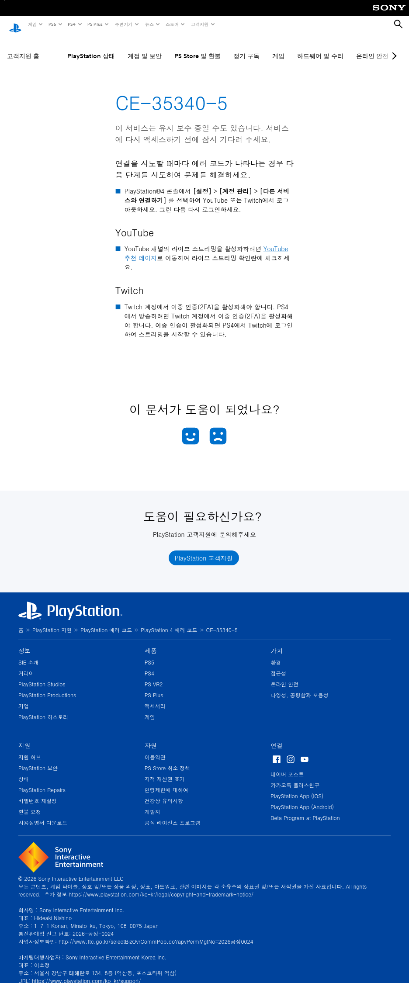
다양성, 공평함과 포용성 (299, 686)
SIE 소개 (28, 654)
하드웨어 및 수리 (320, 48)
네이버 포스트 (287, 765)
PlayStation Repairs (42, 781)
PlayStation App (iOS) (296, 787)
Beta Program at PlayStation (305, 809)
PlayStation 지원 (52, 621)
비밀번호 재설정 (37, 792)
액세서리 (155, 697)
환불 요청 (29, 803)
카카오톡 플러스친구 (294, 776)
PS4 (71, 24)
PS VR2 (154, 675)
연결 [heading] (276, 737)
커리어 (26, 664)
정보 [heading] (24, 642)
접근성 (278, 664)
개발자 (152, 803)
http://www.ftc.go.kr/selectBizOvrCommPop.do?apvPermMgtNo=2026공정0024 (156, 933)
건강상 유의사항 (164, 792)
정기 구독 (246, 48)
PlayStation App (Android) (302, 798)
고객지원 (199, 24)
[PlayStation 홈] (15, 24)
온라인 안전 (284, 675)
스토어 (171, 24)
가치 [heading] (276, 642)
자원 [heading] (151, 737)
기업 (23, 697)
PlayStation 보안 (38, 759)
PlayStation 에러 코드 (106, 621)
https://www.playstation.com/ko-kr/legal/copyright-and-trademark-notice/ (161, 886)
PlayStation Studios (42, 675)
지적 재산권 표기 (165, 770)
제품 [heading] (151, 642)
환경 (275, 654)
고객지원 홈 (23, 48)
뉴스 (149, 24)
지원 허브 (29, 748)
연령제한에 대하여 (166, 781)
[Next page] (393, 48)
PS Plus (94, 24)
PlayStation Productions (47, 686)
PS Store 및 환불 (197, 48)
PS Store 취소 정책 (168, 759)
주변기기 (123, 24)
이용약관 (155, 748)
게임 (32, 24)
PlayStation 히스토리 (43, 708)
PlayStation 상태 (91, 48)
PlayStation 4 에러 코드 (169, 621)
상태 (23, 770)
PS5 (51, 24)
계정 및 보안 (145, 48)
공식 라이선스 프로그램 (173, 814)
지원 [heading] (24, 737)
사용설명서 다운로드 (42, 814)
